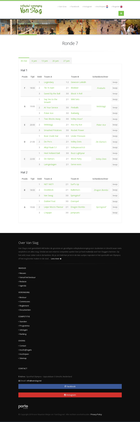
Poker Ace (48, 113)
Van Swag (48, 195)
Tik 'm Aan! (49, 87)
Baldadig (75, 113)
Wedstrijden (32, 23)
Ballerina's (75, 189)
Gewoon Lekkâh (78, 82)
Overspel (75, 201)
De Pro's (48, 141)
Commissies (25, 301)
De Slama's (101, 141)
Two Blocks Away (52, 118)
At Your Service (51, 107)
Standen (23, 321)
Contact (23, 346)
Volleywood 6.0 (78, 147)
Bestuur (23, 297)
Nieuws (23, 273)
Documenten (25, 310)
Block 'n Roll (76, 93)
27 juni (66, 60)
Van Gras (62, 6)
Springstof (75, 195)
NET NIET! (49, 184)
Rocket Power (77, 130)
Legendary (49, 82)
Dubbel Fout (49, 201)
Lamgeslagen (50, 164)
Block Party (76, 158)
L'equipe (48, 212)
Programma (24, 326)
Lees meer (56, 258)
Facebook (74, 6)
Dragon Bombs (101, 190)
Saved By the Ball (52, 93)
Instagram (87, 6)
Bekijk (115, 82)
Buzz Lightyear (78, 153)
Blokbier (75, 87)
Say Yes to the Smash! (50, 101)
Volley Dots (76, 141)
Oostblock (48, 189)
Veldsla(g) (101, 106)
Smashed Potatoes (53, 130)
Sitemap (23, 358)
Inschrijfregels (26, 350)
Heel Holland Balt (52, 153)
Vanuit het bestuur (28, 277)
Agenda (23, 286)
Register (116, 6)
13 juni (44, 60)
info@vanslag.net (34, 381)
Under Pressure (78, 136)
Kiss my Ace (76, 124)
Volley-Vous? (77, 118)
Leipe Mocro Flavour (53, 207)
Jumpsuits (75, 212)
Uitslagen (24, 330)
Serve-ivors (76, 164)
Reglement (24, 306)
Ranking (23, 334)
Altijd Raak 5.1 (50, 147)
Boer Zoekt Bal (51, 136)
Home (21, 23)
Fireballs (101, 88)
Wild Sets (75, 99)
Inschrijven (101, 6)
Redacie (23, 281)
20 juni (55, 60)
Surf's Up (75, 184)
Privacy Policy (96, 414)
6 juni (34, 60)
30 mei (24, 60)
